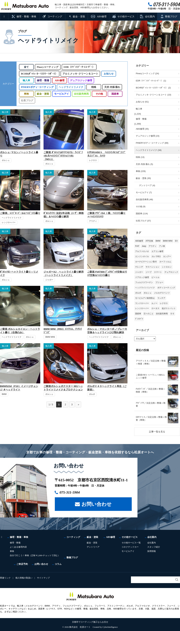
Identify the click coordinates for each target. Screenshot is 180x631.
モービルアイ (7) (144, 192)
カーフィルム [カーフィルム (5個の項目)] (165, 262)
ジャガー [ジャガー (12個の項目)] (139, 272)
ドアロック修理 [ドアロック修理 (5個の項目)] (142, 277)
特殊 (92, 87)
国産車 (115, 94)
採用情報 (152, 551)
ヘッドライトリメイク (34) (149, 150)
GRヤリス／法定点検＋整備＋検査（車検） (151, 418)
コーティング (55, 16)
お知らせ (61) (142, 102)
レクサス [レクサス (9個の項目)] (164, 303)
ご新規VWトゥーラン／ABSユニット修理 (150, 376)
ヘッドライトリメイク (70, 87)
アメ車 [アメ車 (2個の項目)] (162, 246)
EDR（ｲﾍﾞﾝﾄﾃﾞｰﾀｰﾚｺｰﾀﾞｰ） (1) (151, 80)
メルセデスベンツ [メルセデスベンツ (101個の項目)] (162, 293)
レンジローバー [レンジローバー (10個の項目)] (142, 308)
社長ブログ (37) (143, 220)
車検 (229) (141, 171)
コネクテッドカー (130, 546)
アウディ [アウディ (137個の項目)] (152, 246)
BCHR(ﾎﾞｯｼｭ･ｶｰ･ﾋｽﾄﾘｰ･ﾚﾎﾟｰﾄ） (39, 74)
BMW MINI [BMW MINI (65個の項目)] (167, 241)
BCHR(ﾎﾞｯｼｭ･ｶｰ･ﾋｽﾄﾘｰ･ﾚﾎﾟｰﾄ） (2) (153, 87)
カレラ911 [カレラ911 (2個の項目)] (156, 256)
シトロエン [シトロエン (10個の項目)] (167, 267)
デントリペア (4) (147, 185)
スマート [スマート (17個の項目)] (158, 272)
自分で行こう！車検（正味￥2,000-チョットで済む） (35, 555)
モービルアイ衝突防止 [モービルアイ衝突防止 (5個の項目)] (145, 298)
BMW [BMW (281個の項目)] (158, 241)
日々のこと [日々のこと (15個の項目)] (148, 313)
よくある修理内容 (18, 546)
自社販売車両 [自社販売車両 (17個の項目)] (162, 313)
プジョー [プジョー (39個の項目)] (159, 282)
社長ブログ (27, 100)
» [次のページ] (78, 404)
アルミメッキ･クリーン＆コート (80, 74)
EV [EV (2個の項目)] (176, 241)
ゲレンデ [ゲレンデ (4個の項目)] (139, 267)
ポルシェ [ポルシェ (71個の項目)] (148, 293)
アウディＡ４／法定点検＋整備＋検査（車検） (151, 362)
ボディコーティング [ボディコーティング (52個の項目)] (166, 287)
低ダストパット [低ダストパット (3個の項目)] (169, 308)
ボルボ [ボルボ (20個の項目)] (138, 293)
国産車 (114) (142, 213)
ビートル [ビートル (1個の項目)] (155, 277)
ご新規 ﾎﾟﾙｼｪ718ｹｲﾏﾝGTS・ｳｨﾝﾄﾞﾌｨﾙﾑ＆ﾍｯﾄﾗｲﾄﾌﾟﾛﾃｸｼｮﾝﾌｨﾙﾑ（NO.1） (63, 155)
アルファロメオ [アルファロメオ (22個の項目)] (142, 251)
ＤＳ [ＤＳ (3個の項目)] (172, 313)
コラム (58, 564)
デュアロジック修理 (81, 80)
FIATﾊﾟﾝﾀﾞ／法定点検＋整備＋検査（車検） (150, 390)
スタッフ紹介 (154, 546)
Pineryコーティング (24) (147, 73)
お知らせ (108, 74)
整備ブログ (171, 16)
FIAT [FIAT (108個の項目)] (137, 246)
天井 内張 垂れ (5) (144, 164)
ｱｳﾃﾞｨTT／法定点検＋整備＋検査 (150, 404)
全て (26, 67)
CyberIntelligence (110, 627)
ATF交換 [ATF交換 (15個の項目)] (149, 241)
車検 (26, 94)
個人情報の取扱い (24, 577)
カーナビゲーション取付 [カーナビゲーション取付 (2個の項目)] (146, 262)
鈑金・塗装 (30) (143, 178)
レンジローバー (9, 222)
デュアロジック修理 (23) (147, 136)
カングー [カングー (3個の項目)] (167, 256)
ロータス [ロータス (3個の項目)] (155, 308)
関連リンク (5, 577)
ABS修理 (101, 16)
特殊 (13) (140, 157)
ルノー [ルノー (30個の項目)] (154, 303)
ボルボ (92, 394)
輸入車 (26, 80)
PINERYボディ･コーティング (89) (152, 143)
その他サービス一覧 (131, 542)
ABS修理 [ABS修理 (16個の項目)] (139, 241)
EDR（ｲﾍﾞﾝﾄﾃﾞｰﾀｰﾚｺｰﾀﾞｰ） (80, 67)
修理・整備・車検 (26, 16)
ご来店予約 (22, 564)
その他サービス (125, 16)
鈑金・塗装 (79, 16)
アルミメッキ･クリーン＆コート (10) (153, 94)
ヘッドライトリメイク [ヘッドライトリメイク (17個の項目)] (145, 287)
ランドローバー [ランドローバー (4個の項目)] (142, 303)
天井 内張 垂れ (111, 87)
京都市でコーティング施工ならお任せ (90, 622)
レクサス (93, 160)
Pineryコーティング (48, 67)
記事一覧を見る (157, 431)
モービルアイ (61, 94)
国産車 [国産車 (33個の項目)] (138, 313)
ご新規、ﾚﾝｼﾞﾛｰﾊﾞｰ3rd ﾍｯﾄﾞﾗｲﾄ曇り (20, 213)
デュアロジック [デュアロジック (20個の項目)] (171, 272)
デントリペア (93, 546)
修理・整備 (43, 80)
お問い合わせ (96, 504)
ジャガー (49, 280)
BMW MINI (50, 337)
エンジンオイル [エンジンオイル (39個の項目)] (142, 256)
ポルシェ (6, 160)
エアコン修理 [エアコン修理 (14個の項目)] (157, 251)
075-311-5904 (71, 492)
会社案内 (150, 16)
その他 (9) (140, 206)
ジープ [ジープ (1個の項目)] (149, 272)
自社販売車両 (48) (144, 199)
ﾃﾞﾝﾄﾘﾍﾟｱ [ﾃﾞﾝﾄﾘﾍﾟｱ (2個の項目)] (139, 319)
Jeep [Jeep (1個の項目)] (144, 246)
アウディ (93, 221)
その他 (99, 94)
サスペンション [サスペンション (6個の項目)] (152, 267)
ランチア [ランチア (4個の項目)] (161, 298)
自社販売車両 (81, 94)
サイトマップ (43, 577)
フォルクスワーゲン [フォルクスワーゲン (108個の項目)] (144, 282)
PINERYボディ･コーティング (37, 87)
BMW (4, 394)
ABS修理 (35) (142, 129)
